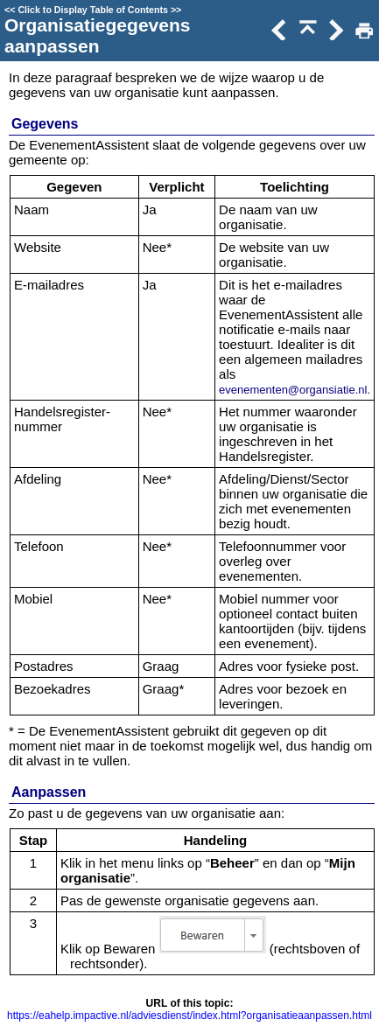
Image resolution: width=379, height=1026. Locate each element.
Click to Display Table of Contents (93, 9)
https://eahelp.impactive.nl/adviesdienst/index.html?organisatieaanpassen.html (189, 1015)
